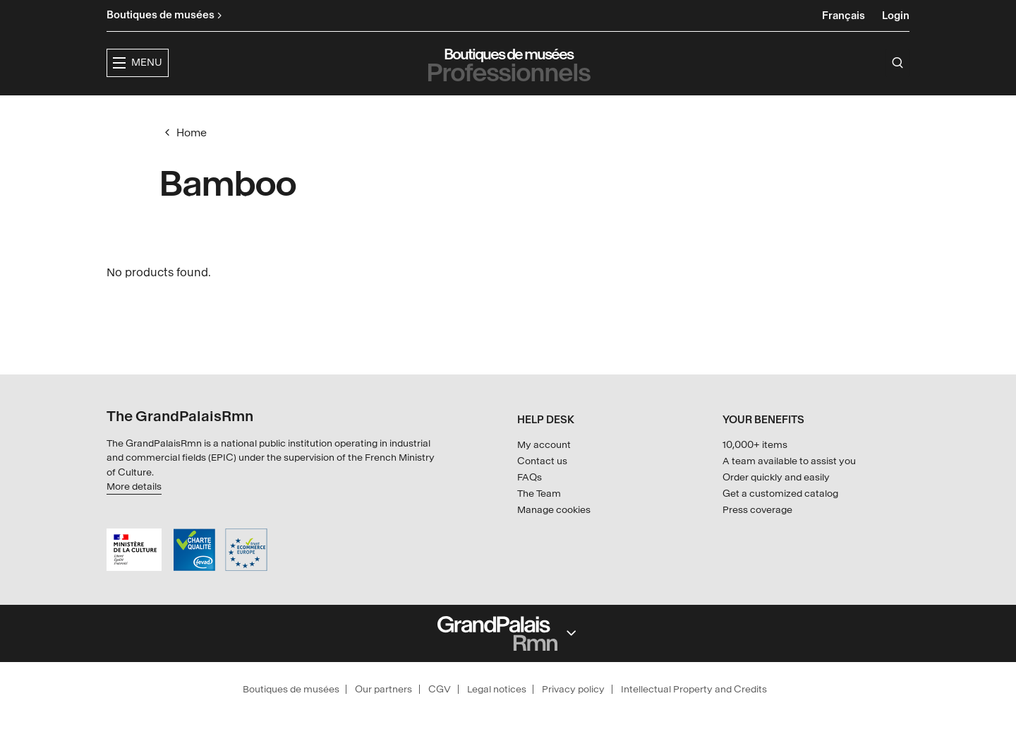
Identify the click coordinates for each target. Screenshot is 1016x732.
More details (134, 486)
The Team (539, 493)
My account (544, 444)
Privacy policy (573, 689)
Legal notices (496, 689)
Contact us (542, 461)
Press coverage (757, 509)
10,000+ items (754, 444)
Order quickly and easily (776, 477)
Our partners (383, 689)
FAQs (529, 477)
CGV (439, 689)
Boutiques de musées (291, 689)
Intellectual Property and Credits (694, 689)
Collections (522, 110)
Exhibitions (428, 110)
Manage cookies (554, 509)
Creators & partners (646, 110)
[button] (339, 110)
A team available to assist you (789, 461)
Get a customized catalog (780, 493)
